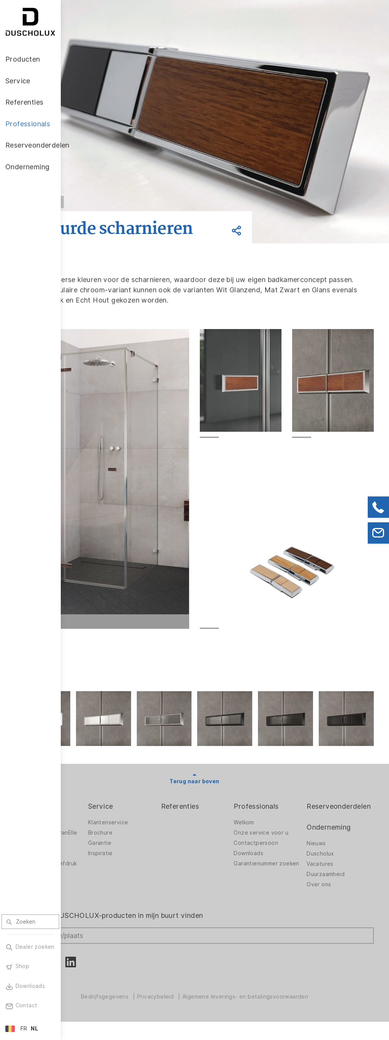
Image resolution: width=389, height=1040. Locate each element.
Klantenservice (157, 829)
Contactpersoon (280, 849)
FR (24, 1029)
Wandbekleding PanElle (96, 841)
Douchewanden (97, 829)
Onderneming (341, 834)
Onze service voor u (285, 839)
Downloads (273, 860)
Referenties (217, 813)
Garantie (148, 849)
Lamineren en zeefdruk (94, 878)
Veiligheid (89, 892)
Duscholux (332, 860)
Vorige (110, 202)
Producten (93, 813)
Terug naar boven (225, 788)
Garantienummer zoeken (280, 872)
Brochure (149, 839)
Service (149, 813)
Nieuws (328, 850)
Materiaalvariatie (98, 903)
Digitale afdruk (95, 866)
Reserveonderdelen (351, 813)
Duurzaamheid (338, 881)
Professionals (280, 813)
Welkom (268, 829)
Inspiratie (149, 860)
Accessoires (92, 855)
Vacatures (332, 870)
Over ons (331, 891)
